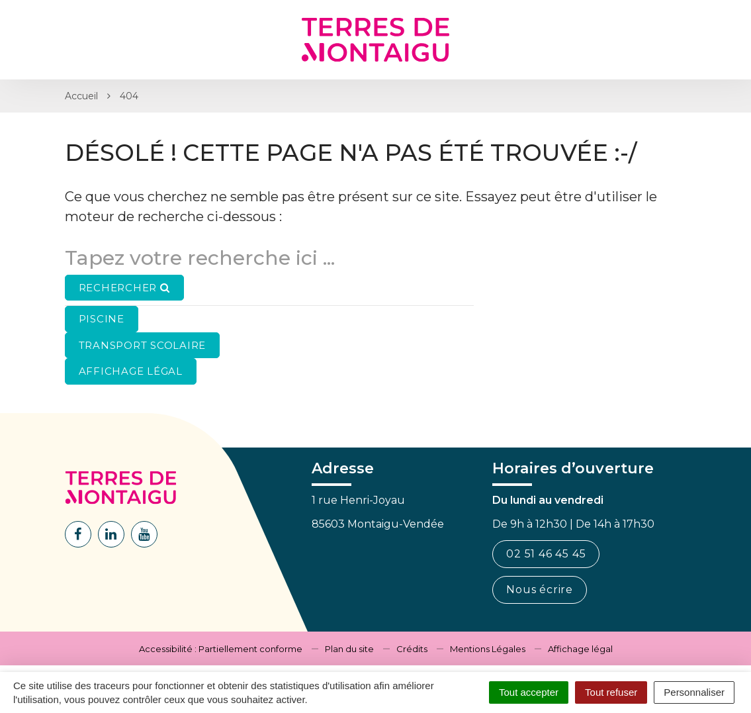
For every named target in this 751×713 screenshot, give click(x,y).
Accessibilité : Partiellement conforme (220, 648)
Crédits (411, 648)
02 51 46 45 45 (546, 553)
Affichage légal (580, 648)
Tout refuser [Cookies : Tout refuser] (611, 692)
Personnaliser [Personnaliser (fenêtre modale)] (694, 692)
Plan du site (349, 648)
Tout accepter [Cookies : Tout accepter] (528, 692)
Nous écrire (539, 589)
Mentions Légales (487, 648)
